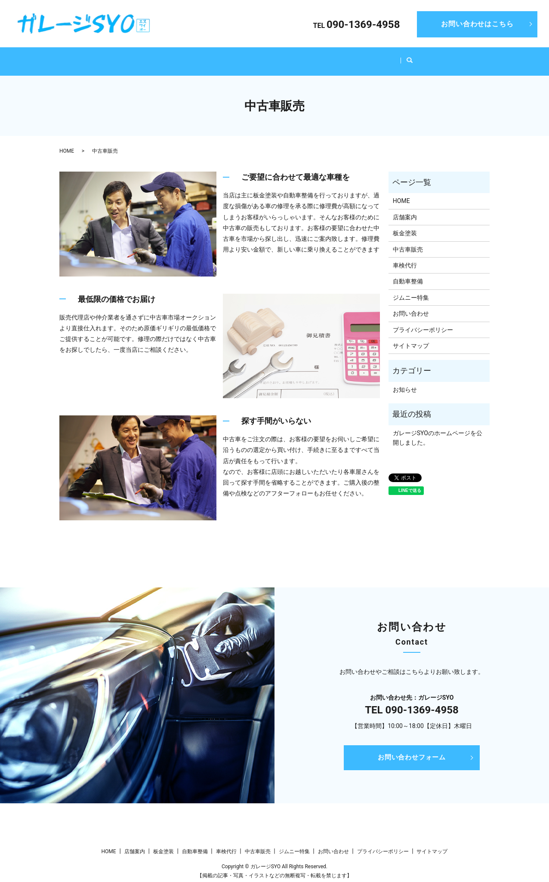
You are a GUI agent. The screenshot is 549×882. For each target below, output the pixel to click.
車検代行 (298, 56)
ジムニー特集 (394, 56)
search (431, 57)
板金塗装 (208, 56)
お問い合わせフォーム (412, 749)
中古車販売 (343, 56)
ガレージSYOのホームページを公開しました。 (437, 429)
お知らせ (405, 381)
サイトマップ (411, 337)
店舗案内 (166, 56)
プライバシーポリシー (423, 321)
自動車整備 (253, 56)
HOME (127, 56)
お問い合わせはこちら (477, 24)
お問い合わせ (411, 305)
